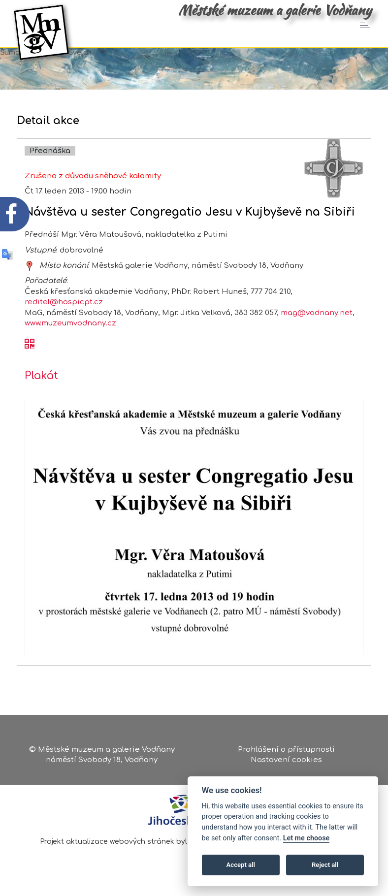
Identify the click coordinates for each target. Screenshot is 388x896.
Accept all (240, 864)
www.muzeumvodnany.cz (70, 336)
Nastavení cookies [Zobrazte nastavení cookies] (286, 761)
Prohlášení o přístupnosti (286, 750)
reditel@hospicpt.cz (64, 315)
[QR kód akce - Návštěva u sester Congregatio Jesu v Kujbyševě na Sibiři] (29, 357)
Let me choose (306, 838)
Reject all (325, 864)
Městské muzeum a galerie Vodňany (274, 10)
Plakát (41, 388)
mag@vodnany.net (317, 325)
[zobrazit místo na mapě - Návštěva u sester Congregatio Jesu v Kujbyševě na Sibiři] (29, 278)
